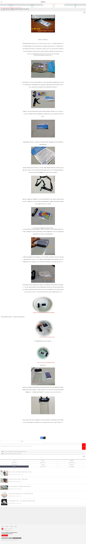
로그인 (2, 526)
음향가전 (43, 460)
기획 (14, 468)
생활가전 (14, 466)
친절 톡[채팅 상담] (5, 535)
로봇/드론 (43, 464)
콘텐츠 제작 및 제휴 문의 (17, 538)
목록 (84, 12)
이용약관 (10, 538)
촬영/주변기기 (43, 462)
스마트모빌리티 (14, 464)
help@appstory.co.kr (7, 530)
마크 (75, 5)
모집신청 (32, 5)
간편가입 (6, 526)
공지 (54, 6)
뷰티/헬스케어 (43, 466)
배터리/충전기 (14, 462)
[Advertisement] (36, 515)
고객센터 (11, 526)
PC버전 (15, 526)
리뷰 (11, 6)
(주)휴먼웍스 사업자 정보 (8, 528)
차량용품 (71, 460)
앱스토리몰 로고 (2, 529)
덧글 (22, 441)
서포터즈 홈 (11, 5)
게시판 (53, 5)
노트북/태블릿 (71, 466)
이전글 (11, 453)
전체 (14, 460)
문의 (32, 6)
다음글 (13, 451)
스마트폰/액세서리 (71, 462)
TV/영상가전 (71, 464)
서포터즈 (43, 2)
